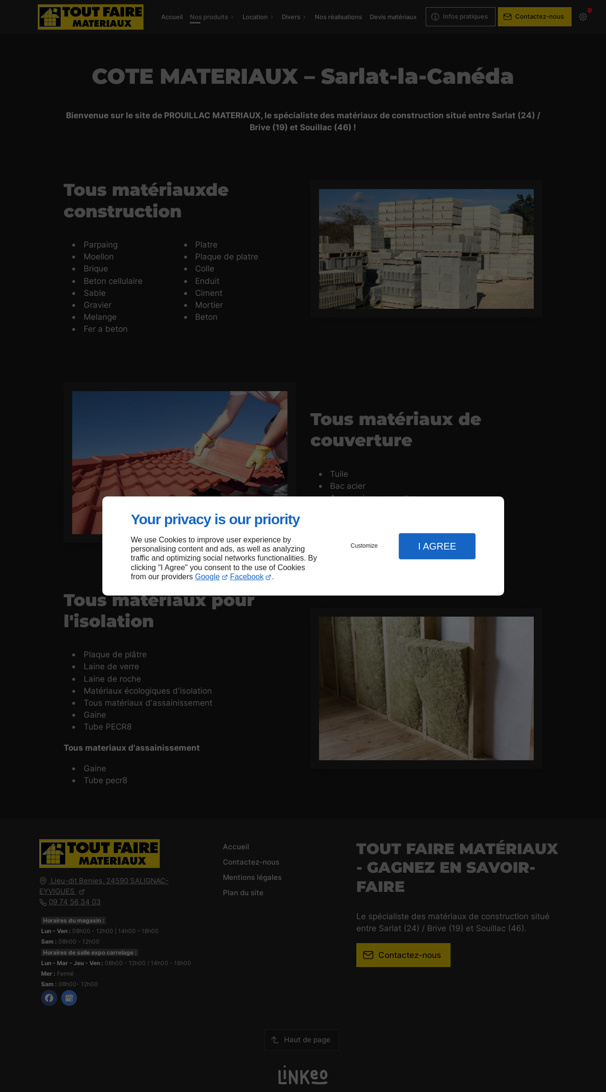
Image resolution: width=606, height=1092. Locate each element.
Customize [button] (364, 545)
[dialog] (303, 546)
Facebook (247, 577)
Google (207, 577)
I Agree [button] (437, 546)
